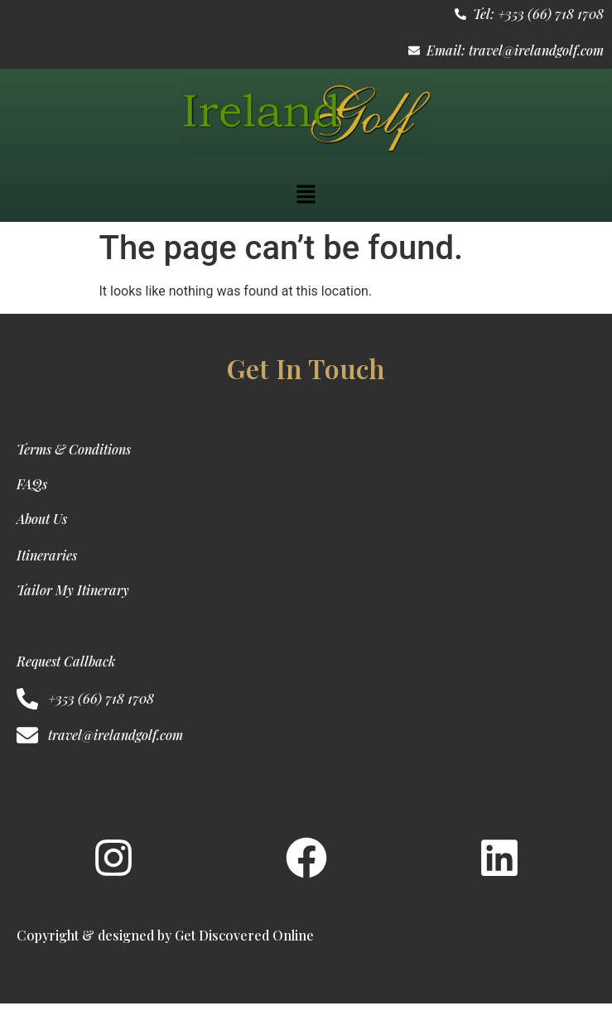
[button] (305, 195)
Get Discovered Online (244, 935)
